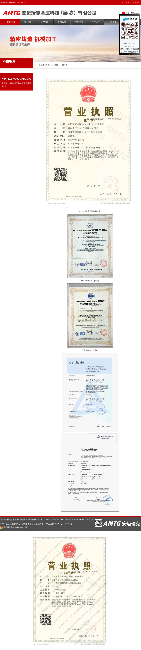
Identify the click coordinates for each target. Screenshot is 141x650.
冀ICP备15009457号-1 (65, 524)
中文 (127, 13)
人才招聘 (96, 22)
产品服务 (45, 22)
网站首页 (11, 22)
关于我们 (28, 22)
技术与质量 (79, 22)
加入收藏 (125, 2)
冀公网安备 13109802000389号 (14, 527)
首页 (56, 65)
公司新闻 (62, 22)
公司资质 (112, 22)
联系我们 (136, 2)
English (137, 13)
